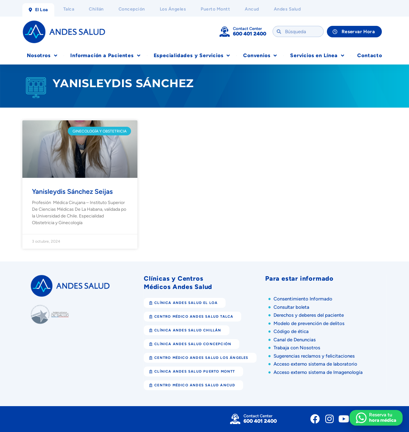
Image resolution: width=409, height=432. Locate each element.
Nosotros (42, 55)
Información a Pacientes (105, 55)
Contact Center (247, 28)
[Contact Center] (225, 32)
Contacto (369, 55)
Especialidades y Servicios (192, 55)
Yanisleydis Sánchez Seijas (72, 191)
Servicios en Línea (317, 55)
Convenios (260, 55)
